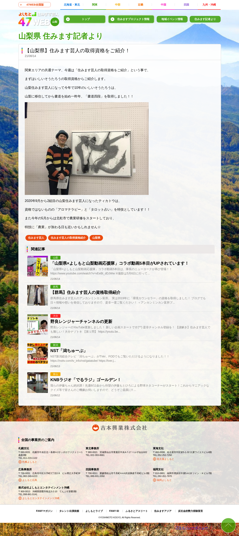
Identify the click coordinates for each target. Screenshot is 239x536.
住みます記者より (205, 19)
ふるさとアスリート (136, 511)
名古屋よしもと (165, 459)
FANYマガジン (44, 511)
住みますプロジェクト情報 (133, 19)
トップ (86, 19)
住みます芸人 (36, 237)
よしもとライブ (94, 511)
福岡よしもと (164, 480)
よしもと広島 (29, 480)
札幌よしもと (29, 461)
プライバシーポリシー (191, 527)
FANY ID (114, 511)
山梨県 (96, 237)
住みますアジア (163, 511)
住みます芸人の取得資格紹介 (68, 237)
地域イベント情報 (172, 19)
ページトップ (228, 525)
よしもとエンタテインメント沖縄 (40, 498)
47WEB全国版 (35, 4)
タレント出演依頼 (69, 511)
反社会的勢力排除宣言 (190, 511)
